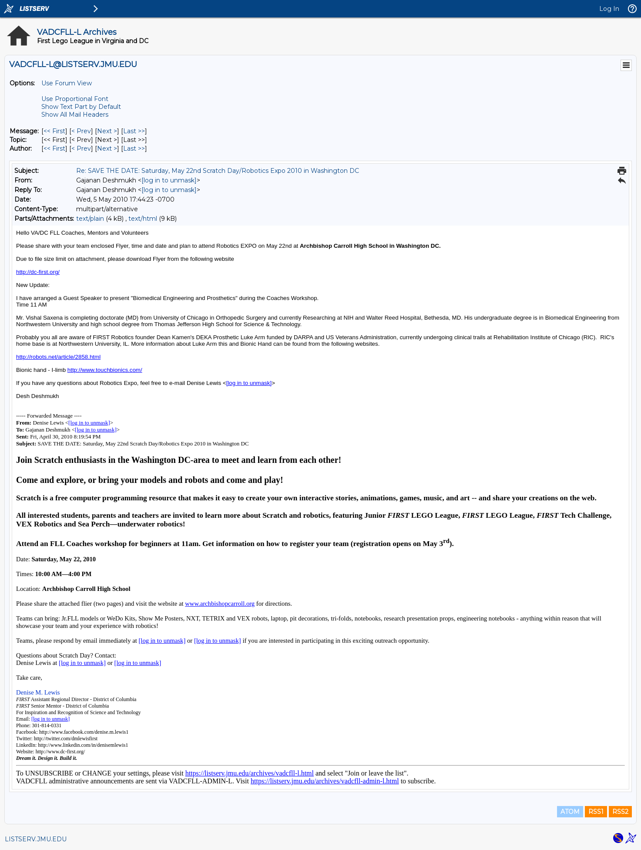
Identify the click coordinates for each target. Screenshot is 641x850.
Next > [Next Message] (107, 131)
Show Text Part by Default (81, 107)
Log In (609, 9)
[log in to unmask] (169, 180)
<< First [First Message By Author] (54, 148)
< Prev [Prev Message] (81, 131)
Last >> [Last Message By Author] (134, 148)
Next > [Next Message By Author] (107, 148)
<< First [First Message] (54, 131)
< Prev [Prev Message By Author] (81, 148)
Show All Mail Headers (74, 114)
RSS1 (596, 812)
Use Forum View (66, 83)
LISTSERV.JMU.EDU (36, 839)
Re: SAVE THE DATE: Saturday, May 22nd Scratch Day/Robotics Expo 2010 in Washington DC (217, 171)
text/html (142, 219)
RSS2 (620, 812)
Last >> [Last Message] (134, 131)
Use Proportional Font (74, 99)
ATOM (570, 812)
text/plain (90, 219)
